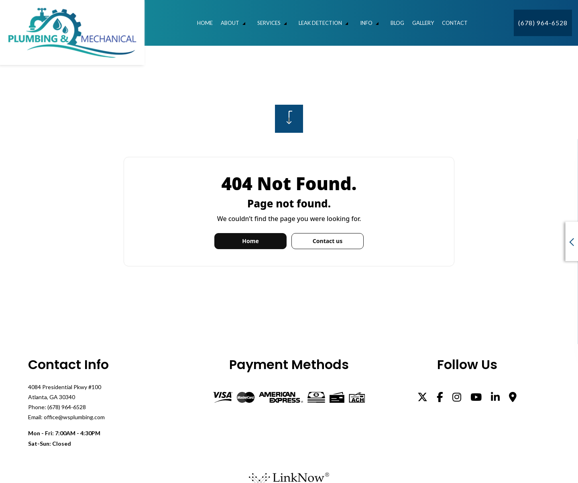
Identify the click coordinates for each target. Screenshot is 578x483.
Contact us (327, 241)
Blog (397, 23)
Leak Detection (320, 23)
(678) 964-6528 (543, 22)
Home (205, 23)
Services (269, 23)
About (230, 23)
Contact (455, 23)
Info (366, 23)
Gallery (423, 23)
